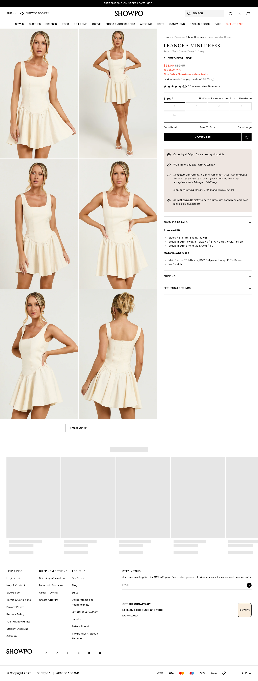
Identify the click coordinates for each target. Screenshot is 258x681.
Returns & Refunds (208, 288)
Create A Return (48, 600)
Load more (78, 428)
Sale (218, 24)
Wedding (146, 24)
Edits (160, 24)
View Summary (211, 86)
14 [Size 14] (174, 115)
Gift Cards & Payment (85, 612)
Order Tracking (48, 592)
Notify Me (203, 137)
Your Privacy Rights (18, 621)
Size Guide (245, 98)
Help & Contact (15, 585)
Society (195, 200)
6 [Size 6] (174, 106)
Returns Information (51, 585)
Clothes (35, 24)
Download (130, 615)
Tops (65, 24)
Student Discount (17, 629)
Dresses (51, 24)
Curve (96, 24)
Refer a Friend (80, 626)
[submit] (249, 585)
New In (19, 24)
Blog (74, 585)
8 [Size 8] (196, 106)
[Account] (239, 13)
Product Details (208, 222)
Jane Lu (76, 619)
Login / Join (13, 578)
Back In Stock (200, 24)
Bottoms (80, 24)
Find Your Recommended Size (217, 98)
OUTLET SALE (234, 24)
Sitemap (11, 636)
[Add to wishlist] (247, 137)
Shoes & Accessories (120, 24)
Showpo (184, 200)
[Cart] (248, 13)
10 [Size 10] (218, 106)
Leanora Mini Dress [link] (219, 37)
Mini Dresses (196, 37)
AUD (11, 13)
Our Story (78, 578)
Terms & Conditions (18, 600)
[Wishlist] (230, 13)
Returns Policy (15, 614)
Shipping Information (52, 578)
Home (167, 37)
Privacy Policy (15, 607)
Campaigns (177, 24)
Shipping (208, 276)
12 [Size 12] (241, 106)
